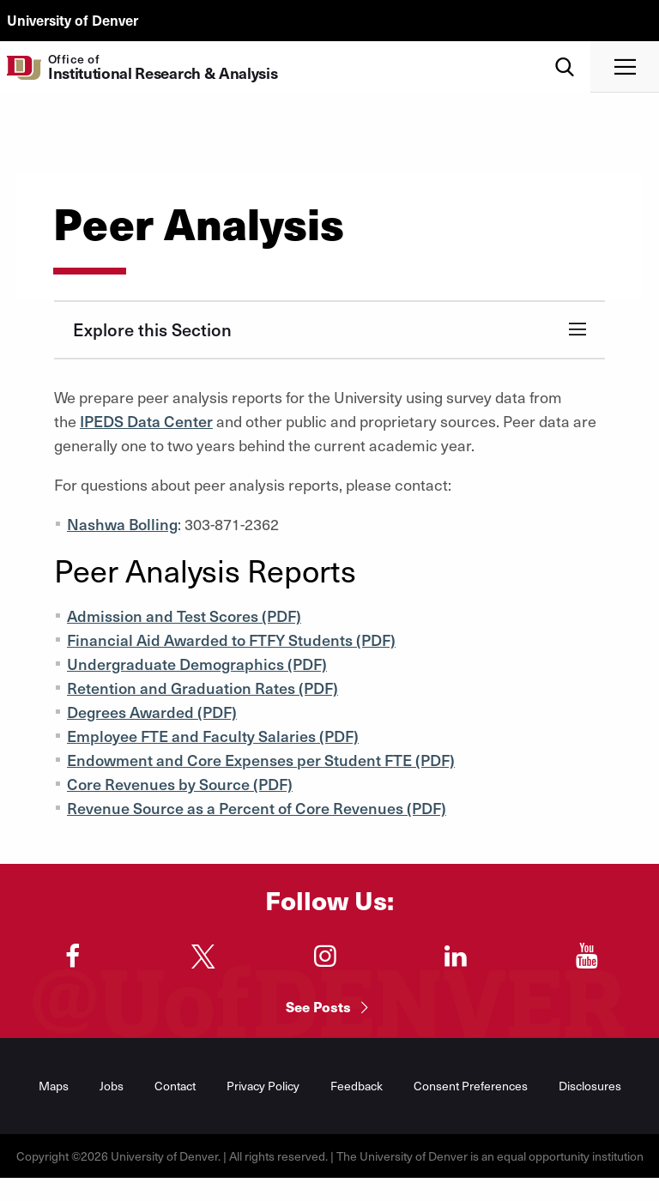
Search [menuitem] (565, 47)
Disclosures (590, 1085)
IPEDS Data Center (146, 421)
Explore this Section (152, 329)
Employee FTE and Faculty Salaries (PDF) (213, 735)
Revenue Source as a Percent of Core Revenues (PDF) (256, 807)
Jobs (112, 1085)
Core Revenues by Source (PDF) (180, 783)
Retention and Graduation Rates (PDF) (202, 687)
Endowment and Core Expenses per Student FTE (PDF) (261, 759)
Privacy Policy (263, 1085)
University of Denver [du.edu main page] (72, 19)
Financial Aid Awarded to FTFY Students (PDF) (231, 639)
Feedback (356, 1085)
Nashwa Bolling (122, 523)
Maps (54, 1085)
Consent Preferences (471, 1085)
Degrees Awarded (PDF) (152, 711)
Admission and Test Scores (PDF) (184, 615)
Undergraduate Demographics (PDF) (197, 663)
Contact (175, 1085)
